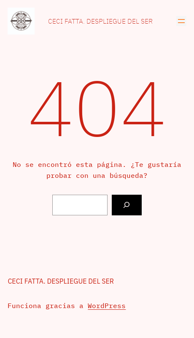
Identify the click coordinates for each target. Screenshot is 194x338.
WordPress (107, 305)
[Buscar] (127, 205)
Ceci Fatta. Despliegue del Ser (100, 21)
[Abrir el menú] (181, 21)
